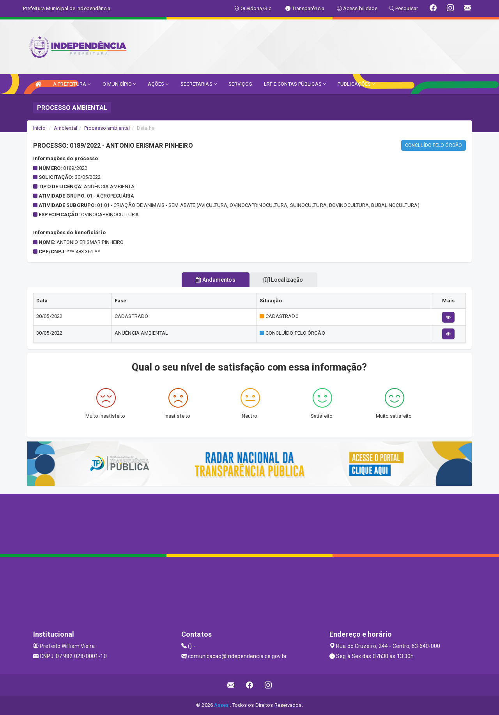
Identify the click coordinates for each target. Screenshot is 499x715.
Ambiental (65, 128)
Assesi (222, 705)
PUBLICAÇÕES (356, 84)
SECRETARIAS (198, 84)
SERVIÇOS (240, 84)
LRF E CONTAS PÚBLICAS (295, 84)
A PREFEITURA (71, 84)
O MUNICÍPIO (119, 84)
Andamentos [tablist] (213, 280)
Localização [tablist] (285, 280)
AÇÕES (158, 84)
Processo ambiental (107, 128)
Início (39, 128)
